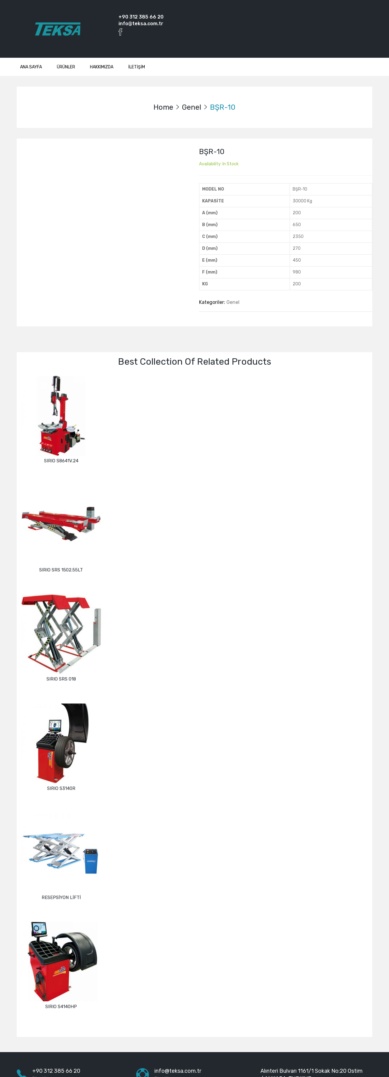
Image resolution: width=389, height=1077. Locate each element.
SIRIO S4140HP (61, 968)
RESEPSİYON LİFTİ (61, 866)
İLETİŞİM (136, 67)
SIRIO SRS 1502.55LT (61, 560)
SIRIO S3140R (61, 764)
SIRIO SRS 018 (61, 662)
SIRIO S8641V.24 (61, 457)
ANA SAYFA (31, 67)
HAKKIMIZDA (101, 67)
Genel (191, 107)
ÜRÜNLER (66, 67)
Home (163, 107)
